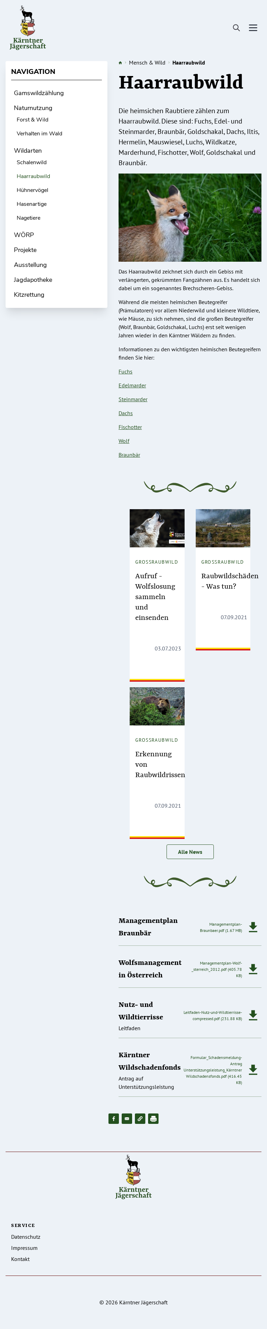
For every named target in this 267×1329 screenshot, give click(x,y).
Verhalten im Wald (39, 133)
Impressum (24, 1247)
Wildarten (28, 150)
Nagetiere (28, 218)
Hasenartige (32, 204)
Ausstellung (30, 265)
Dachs (126, 413)
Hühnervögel (32, 190)
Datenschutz (25, 1236)
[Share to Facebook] (113, 1118)
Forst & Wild (32, 120)
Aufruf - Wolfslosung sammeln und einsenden (155, 597)
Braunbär (129, 454)
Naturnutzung (33, 108)
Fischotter (130, 426)
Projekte (25, 250)
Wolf (124, 440)
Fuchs (125, 371)
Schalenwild (32, 162)
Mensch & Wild (147, 62)
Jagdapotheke (33, 280)
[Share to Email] (127, 1118)
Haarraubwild (33, 176)
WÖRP (24, 235)
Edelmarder (132, 385)
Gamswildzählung (39, 93)
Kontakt (20, 1258)
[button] (140, 1118)
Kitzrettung (29, 295)
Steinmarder (133, 399)
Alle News (190, 851)
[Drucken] (153, 1118)
